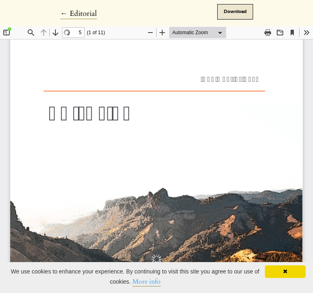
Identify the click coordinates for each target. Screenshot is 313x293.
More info (146, 281)
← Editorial (78, 14)
